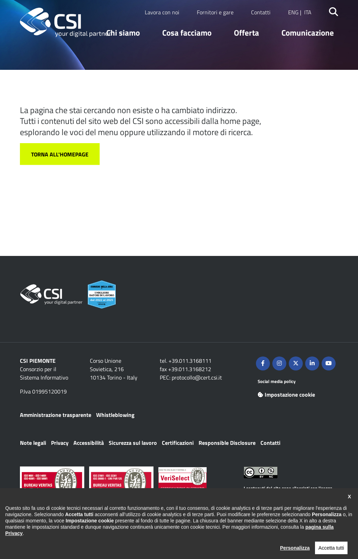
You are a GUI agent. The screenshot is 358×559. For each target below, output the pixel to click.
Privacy (60, 443)
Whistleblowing (115, 415)
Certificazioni (178, 443)
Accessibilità (88, 443)
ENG (293, 12)
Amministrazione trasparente (55, 415)
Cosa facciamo (187, 33)
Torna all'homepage (59, 154)
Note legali (33, 443)
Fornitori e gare (215, 12)
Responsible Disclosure (227, 443)
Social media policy (277, 381)
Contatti (261, 12)
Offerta (246, 33)
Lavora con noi (162, 12)
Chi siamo (123, 33)
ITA (308, 12)
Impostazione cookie (286, 394)
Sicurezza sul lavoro (133, 443)
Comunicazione (307, 33)
